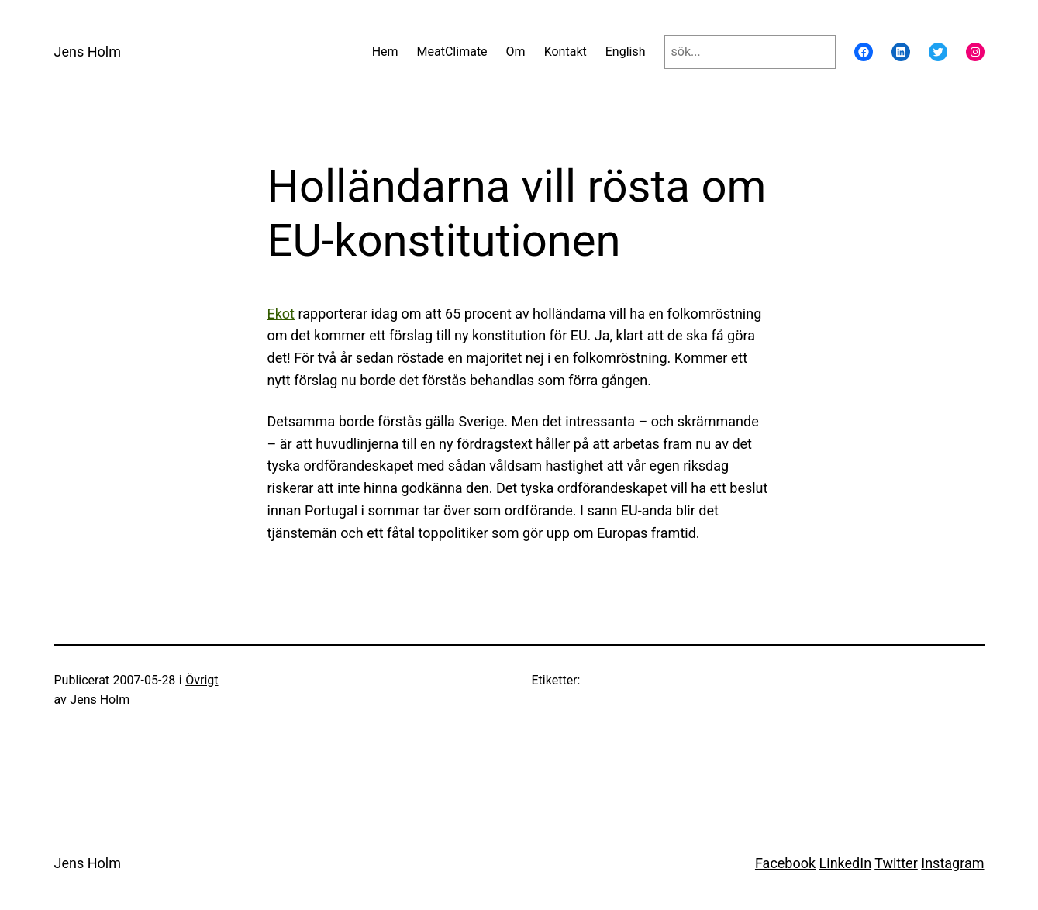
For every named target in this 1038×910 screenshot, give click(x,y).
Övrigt (201, 680)
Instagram (952, 863)
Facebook (785, 863)
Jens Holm (87, 51)
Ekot (281, 313)
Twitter (896, 863)
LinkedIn (845, 863)
